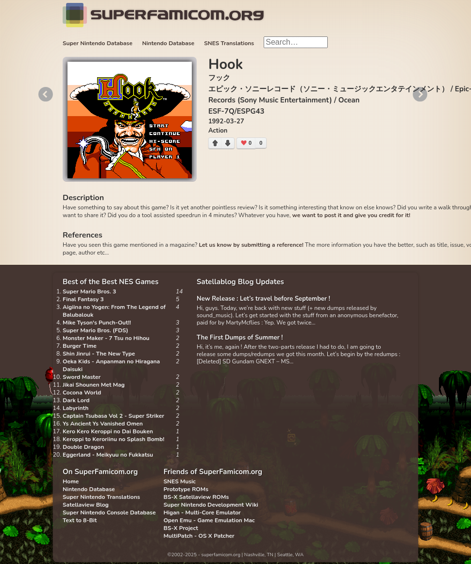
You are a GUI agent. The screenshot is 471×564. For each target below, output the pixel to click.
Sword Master (82, 377)
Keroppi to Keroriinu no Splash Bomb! (114, 439)
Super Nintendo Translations (101, 497)
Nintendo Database (168, 43)
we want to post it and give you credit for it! (351, 215)
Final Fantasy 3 (83, 299)
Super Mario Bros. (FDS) (95, 330)
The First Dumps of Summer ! (240, 337)
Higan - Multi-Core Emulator (202, 512)
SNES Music (180, 481)
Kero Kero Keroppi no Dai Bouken (108, 431)
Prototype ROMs (186, 489)
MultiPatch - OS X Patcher (199, 536)
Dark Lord (76, 400)
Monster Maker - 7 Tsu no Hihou (106, 338)
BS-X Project (181, 528)
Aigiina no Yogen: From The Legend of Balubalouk (114, 311)
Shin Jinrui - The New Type (99, 354)
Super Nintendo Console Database (109, 512)
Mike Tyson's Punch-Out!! (97, 322)
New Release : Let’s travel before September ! (263, 298)
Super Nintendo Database (98, 43)
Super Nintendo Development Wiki (211, 505)
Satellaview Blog (86, 505)
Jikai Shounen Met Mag (94, 385)
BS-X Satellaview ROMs (196, 497)
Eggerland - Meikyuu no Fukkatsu (108, 455)
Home (71, 481)
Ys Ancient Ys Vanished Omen (103, 423)
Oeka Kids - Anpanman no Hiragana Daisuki (111, 365)
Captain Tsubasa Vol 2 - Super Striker (113, 416)
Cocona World (82, 392)
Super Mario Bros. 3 (89, 291)
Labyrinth (75, 408)
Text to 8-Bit (80, 520)
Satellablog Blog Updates (240, 282)
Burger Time (80, 346)
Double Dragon (83, 447)
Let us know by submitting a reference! (251, 245)
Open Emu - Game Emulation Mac (209, 520)
